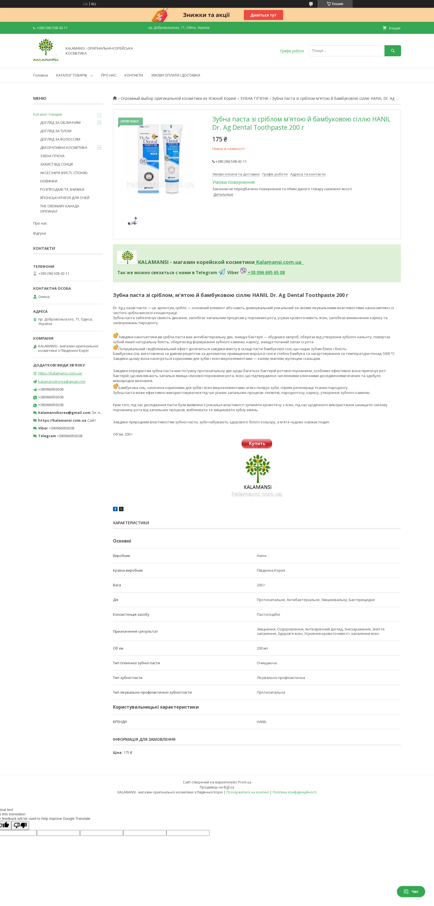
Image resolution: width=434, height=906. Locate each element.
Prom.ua (244, 782)
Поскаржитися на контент (247, 792)
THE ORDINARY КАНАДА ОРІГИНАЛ (59, 208)
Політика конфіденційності (295, 792)
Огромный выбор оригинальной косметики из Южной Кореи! (178, 98)
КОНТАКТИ (134, 75)
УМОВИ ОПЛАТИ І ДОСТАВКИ (175, 75)
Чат (411, 891)
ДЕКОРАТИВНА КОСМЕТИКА (63, 147)
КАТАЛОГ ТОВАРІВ (71, 75)
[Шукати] (392, 50)
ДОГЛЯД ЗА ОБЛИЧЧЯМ (60, 122)
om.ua (293, 262)
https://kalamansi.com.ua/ (60, 373)
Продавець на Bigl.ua (217, 787)
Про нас (40, 223)
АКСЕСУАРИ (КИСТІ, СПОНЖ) (63, 172)
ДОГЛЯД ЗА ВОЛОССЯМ (60, 139)
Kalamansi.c (271, 262)
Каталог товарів (47, 114)
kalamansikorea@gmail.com (62, 381)
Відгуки (39, 233)
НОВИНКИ (48, 181)
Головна (40, 75)
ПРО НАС (108, 75)
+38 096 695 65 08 (266, 272)
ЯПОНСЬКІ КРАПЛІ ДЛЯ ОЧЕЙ (64, 197)
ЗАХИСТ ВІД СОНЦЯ (56, 164)
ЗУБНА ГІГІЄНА (254, 98)
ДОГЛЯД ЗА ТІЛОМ (55, 130)
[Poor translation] (20, 825)
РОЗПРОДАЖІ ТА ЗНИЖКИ (62, 189)
